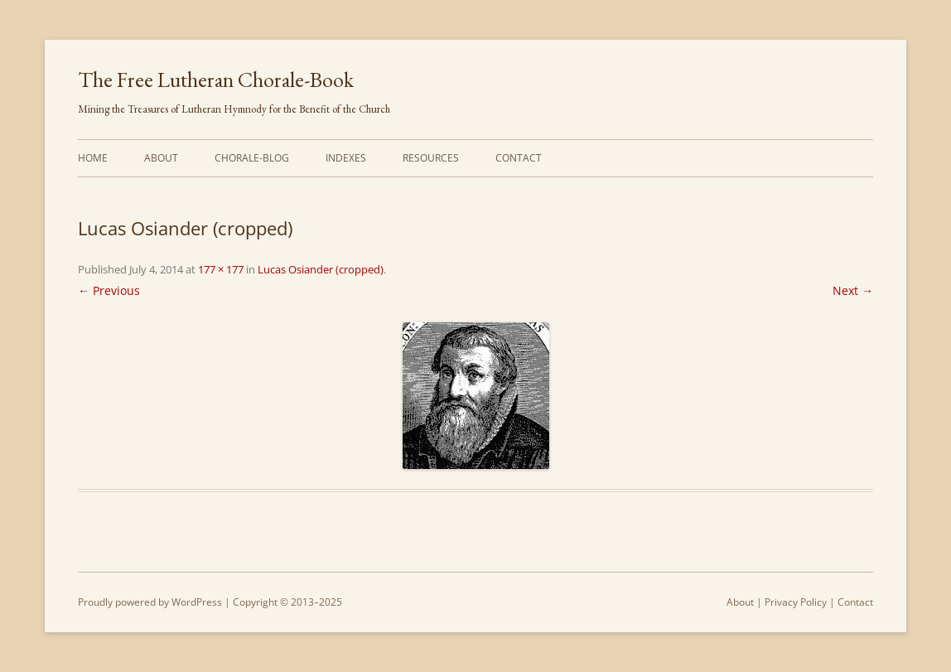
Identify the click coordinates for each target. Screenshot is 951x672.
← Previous (109, 290)
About (161, 158)
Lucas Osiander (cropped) (321, 269)
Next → (853, 290)
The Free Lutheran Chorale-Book (216, 79)
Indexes (346, 158)
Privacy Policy (796, 602)
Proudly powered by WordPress (150, 602)
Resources (431, 158)
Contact (518, 158)
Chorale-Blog (252, 158)
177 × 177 (221, 269)
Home (93, 158)
